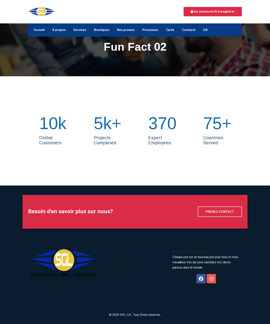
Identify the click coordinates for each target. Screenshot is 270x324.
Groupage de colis (113, 260)
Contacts (189, 29)
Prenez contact (220, 211)
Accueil (39, 29)
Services (79, 29)
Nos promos (126, 29)
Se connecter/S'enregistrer (213, 11)
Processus (150, 29)
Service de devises (113, 271)
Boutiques (101, 29)
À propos (59, 29)
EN (205, 29)
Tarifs (170, 29)
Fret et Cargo (110, 266)
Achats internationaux (115, 255)
